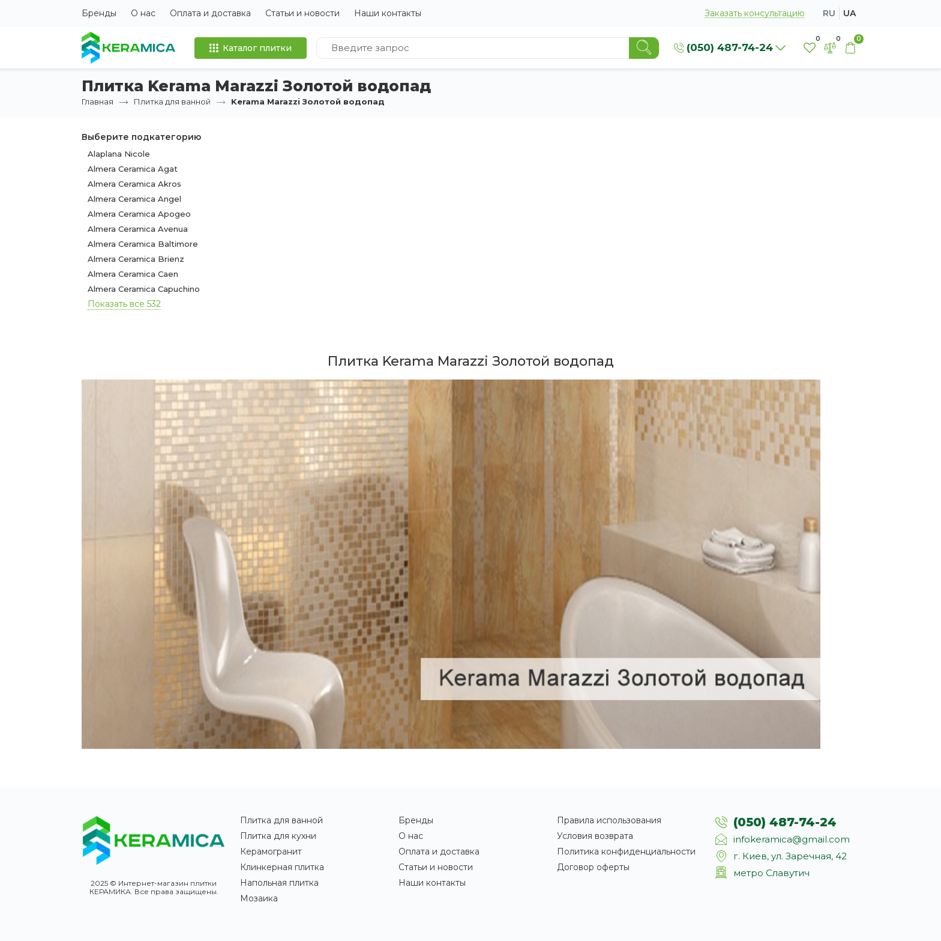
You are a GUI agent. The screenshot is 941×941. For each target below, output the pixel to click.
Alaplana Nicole (119, 154)
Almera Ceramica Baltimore (143, 244)
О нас (143, 13)
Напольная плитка (279, 882)
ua (849, 13)
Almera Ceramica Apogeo (139, 214)
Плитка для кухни (278, 836)
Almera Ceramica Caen (133, 274)
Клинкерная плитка (282, 867)
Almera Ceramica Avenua (138, 229)
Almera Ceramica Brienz (136, 259)
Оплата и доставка (210, 13)
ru (829, 13)
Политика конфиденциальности (626, 851)
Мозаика (259, 898)
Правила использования (609, 820)
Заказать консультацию (755, 13)
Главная (97, 101)
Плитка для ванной (172, 101)
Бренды (99, 13)
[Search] (644, 48)
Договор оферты (593, 867)
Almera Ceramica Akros (134, 184)
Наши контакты (387, 13)
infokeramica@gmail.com (791, 839)
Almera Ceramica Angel (134, 199)
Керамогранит (271, 851)
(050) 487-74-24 (785, 822)
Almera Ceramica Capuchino (144, 289)
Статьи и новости (302, 13)
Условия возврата (595, 836)
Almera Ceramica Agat (133, 169)
